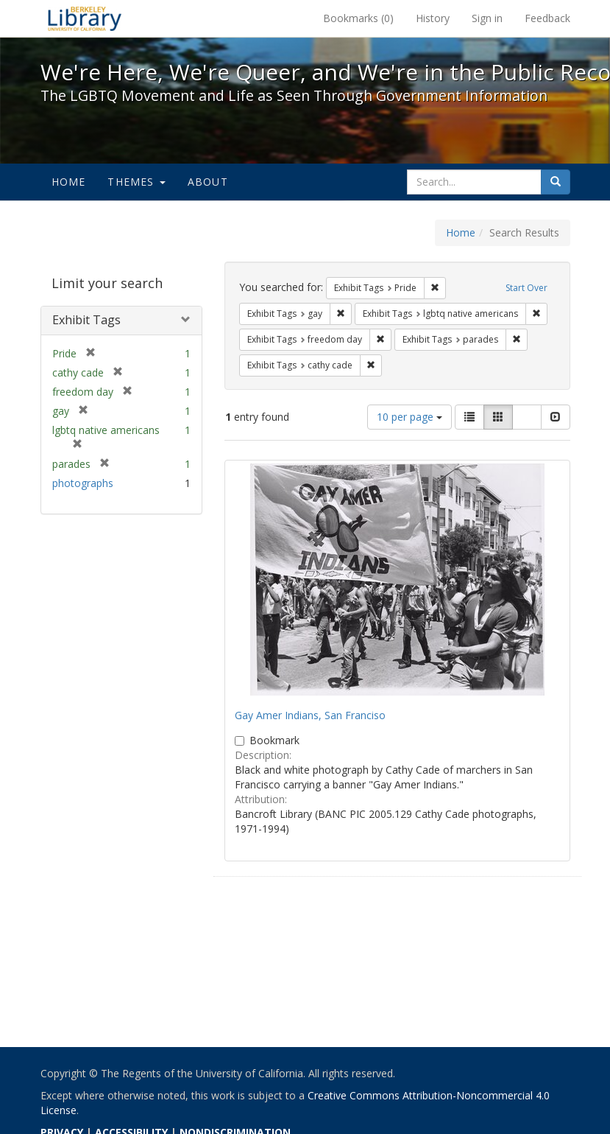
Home (69, 182)
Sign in (487, 18)
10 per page (409, 417)
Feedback (547, 18)
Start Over (526, 287)
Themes (136, 182)
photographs (82, 483)
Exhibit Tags (86, 320)
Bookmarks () (358, 18)
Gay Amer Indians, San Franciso (310, 715)
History (433, 18)
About (208, 182)
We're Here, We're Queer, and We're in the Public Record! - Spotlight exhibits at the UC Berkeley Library (84, 18)
